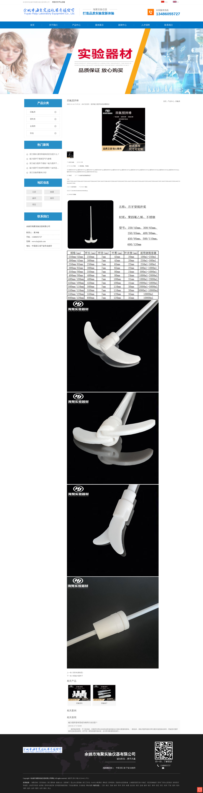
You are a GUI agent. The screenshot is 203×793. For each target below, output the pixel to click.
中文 (164, 2)
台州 (41, 788)
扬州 (34, 198)
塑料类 (32, 119)
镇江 (149, 785)
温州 (173, 785)
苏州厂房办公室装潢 (165, 782)
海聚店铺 (34, 782)
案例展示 (99, 25)
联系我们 (168, 25)
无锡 (111, 785)
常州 (119, 785)
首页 (32, 25)
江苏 (34, 192)
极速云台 (59, 782)
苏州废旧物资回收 (61, 785)
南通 (52, 192)
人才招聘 (145, 25)
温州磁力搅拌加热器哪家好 (100, 104)
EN (176, 2)
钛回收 (41, 785)
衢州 (37, 788)
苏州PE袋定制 (49, 785)
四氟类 (32, 112)
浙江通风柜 (51, 782)
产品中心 (76, 25)
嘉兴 (28, 788)
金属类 (32, 126)
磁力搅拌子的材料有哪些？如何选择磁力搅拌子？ (44, 168)
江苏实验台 (42, 782)
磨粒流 (105, 782)
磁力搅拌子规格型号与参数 (40, 159)
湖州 (24, 788)
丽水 (45, 788)
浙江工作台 (86, 782)
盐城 (141, 785)
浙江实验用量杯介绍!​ (38, 173)
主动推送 (82, 785)
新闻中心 (122, 25)
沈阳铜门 (66, 782)
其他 (32, 133)
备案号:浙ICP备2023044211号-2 (78, 778)
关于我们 (53, 25)
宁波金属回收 (73, 785)
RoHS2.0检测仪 (96, 782)
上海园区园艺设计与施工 (137, 782)
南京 (107, 785)
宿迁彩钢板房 (152, 782)
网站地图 (89, 785)
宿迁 (34, 204)
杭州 (165, 785)
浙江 (161, 785)
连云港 (132, 785)
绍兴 (177, 785)
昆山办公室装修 (76, 782)
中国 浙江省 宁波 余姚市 (126, 768)
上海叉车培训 (33, 785)
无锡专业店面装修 (122, 782)
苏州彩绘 (111, 782)
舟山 (49, 788)
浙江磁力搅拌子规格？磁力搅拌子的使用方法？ (44, 163)
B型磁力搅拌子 (77, 676)
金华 (32, 788)
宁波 (169, 785)
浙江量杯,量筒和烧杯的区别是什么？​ (44, 154)
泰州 (52, 198)
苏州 (123, 785)
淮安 (137, 785)
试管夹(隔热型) (77, 672)
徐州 (115, 785)
